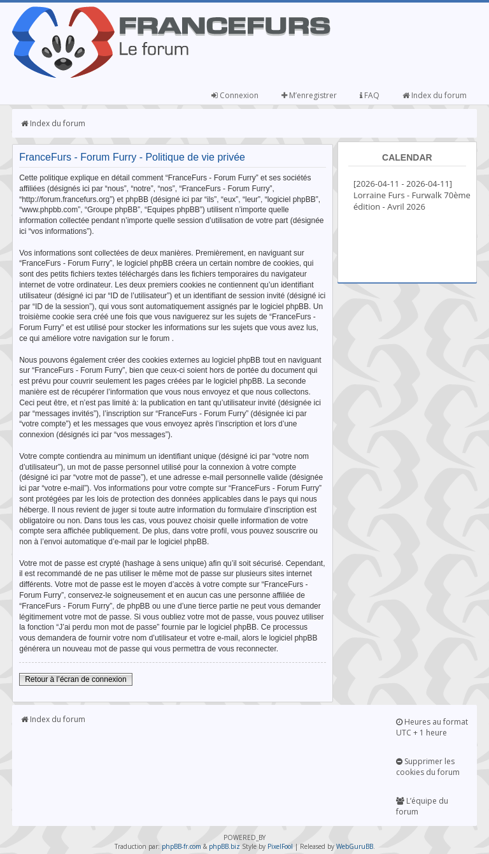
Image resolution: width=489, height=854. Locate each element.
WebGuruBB (354, 846)
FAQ (369, 95)
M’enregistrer (309, 95)
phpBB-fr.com (181, 846)
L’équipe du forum (422, 806)
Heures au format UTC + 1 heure (432, 727)
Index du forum (434, 95)
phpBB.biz (224, 846)
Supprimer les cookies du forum (428, 767)
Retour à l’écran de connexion (75, 679)
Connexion (235, 95)
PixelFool (280, 846)
